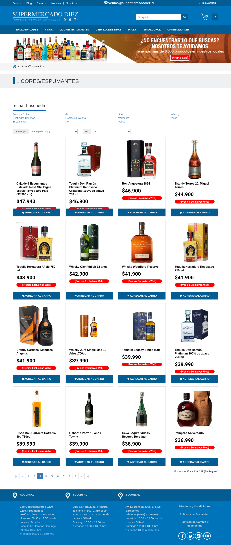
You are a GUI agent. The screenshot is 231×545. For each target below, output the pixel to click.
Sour (121, 114)
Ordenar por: (21, 131)
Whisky (175, 114)
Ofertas (17, 3)
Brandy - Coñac (21, 114)
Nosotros (71, 3)
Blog (29, 3)
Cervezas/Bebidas (108, 29)
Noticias (56, 3)
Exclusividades (27, 29)
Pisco (174, 118)
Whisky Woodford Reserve (140, 266)
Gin (67, 114)
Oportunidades (178, 29)
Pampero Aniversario (189, 433)
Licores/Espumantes (74, 29)
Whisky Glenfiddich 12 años (88, 266)
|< (16, 476)
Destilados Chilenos (24, 118)
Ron (68, 121)
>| (88, 476)
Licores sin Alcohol (76, 118)
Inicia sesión (209, 3)
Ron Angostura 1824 (136, 183)
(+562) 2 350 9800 (43, 514)
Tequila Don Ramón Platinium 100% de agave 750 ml (192, 353)
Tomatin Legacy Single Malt (141, 349)
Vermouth (123, 118)
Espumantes (20, 121)
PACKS (132, 29)
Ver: (87, 131)
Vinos (49, 29)
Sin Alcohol (152, 29)
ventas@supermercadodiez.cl (131, 3)
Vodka (121, 121)
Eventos (41, 3)
